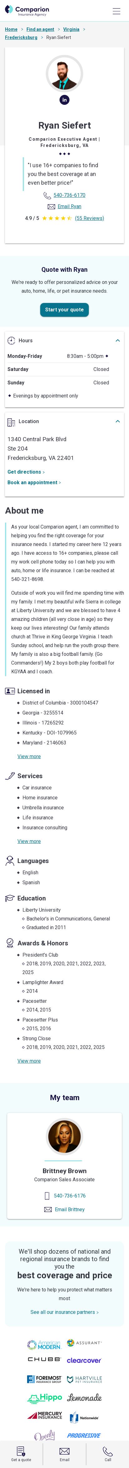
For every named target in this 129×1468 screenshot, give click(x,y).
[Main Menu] (116, 11)
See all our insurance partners (65, 1312)
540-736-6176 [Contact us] (70, 1196)
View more (29, 756)
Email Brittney (70, 1209)
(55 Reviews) (89, 218)
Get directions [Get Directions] (26, 472)
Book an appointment (34, 482)
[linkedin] (64, 102)
